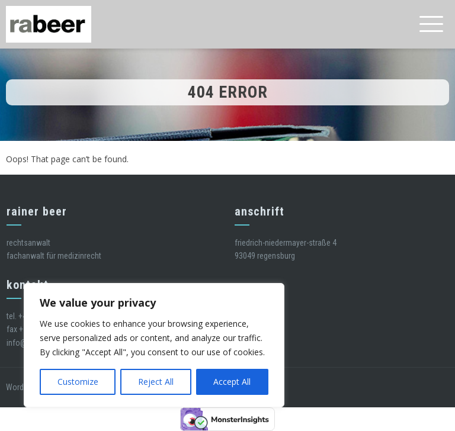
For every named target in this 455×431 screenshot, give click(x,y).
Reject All (156, 381)
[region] (154, 345)
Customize (77, 381)
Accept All (232, 381)
